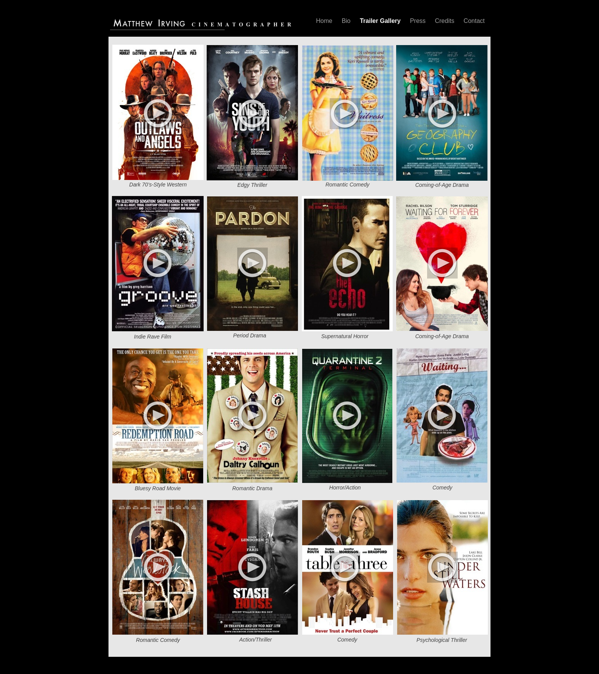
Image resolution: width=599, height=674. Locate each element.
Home (325, 21)
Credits (445, 21)
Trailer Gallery (381, 21)
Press (418, 21)
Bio (347, 21)
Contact (474, 21)
